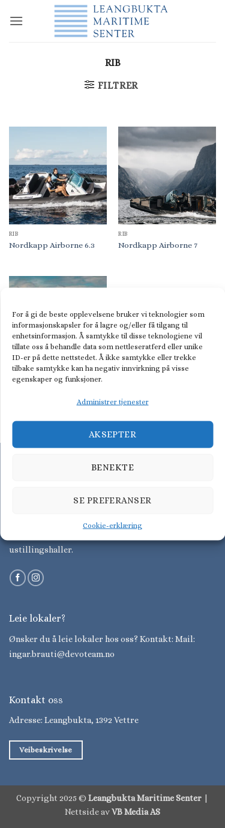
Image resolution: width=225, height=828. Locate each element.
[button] (16, 20)
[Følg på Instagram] (36, 577)
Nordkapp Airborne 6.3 (52, 245)
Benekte (112, 467)
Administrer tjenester (113, 402)
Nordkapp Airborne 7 (157, 245)
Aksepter (113, 434)
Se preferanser (112, 500)
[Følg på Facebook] (18, 577)
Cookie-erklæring (112, 525)
